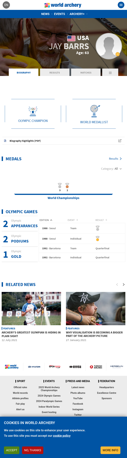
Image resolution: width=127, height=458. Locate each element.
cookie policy (62, 435)
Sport (21, 386)
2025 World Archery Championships (49, 394)
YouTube (78, 403)
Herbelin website (116, 372)
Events (59, 14)
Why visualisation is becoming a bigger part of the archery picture (94, 339)
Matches (85, 77)
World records (20, 398)
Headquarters (106, 392)
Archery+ (77, 14)
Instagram (77, 414)
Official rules (20, 392)
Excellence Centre (106, 398)
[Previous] (117, 289)
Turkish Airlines (96, 372)
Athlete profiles (20, 403)
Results (54, 77)
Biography (24, 77)
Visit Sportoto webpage (55, 372)
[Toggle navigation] (121, 5)
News (45, 14)
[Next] (123, 289)
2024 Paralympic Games (49, 406)
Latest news (77, 392)
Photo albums (77, 398)
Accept (11, 450)
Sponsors (107, 403)
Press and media (78, 386)
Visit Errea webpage (75, 372)
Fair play (20, 409)
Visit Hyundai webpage (34, 372)
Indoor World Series (49, 412)
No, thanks (32, 450)
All (116, 173)
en (6, 5)
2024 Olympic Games (49, 401)
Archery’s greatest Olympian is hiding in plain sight (31, 339)
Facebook (78, 409)
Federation (107, 386)
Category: (107, 173)
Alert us (20, 414)
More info (110, 450)
